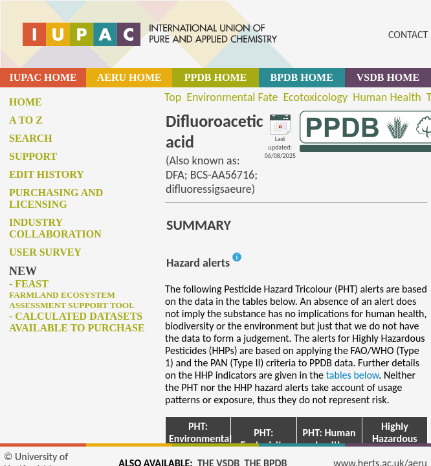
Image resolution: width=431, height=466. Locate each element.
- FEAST (72, 294)
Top (172, 97)
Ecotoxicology (315, 97)
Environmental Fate (232, 97)
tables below (352, 375)
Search (30, 138)
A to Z (26, 120)
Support (33, 156)
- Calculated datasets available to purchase (77, 322)
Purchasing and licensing (56, 198)
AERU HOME (129, 77)
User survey (45, 252)
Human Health (387, 97)
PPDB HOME (215, 77)
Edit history (46, 174)
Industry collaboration (55, 228)
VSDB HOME (388, 77)
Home (25, 101)
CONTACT (408, 34)
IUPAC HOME (43, 77)
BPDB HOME (301, 77)
